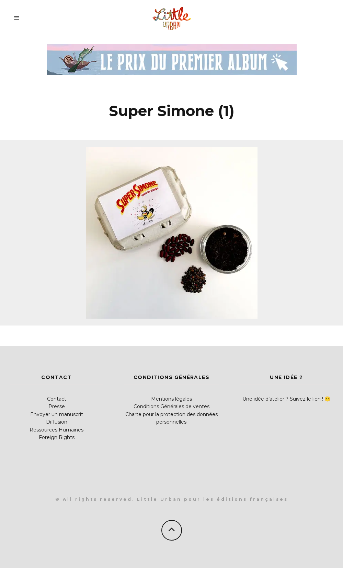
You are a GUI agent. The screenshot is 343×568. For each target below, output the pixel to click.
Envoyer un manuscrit (56, 414)
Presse (56, 406)
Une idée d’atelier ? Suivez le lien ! (282, 399)
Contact (56, 399)
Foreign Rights (57, 437)
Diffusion (56, 422)
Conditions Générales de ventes (171, 406)
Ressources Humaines (56, 430)
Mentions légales (171, 399)
